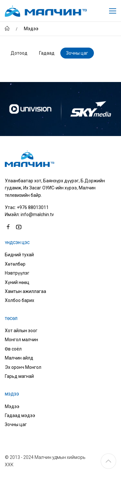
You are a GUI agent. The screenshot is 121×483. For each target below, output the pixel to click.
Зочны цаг (16, 424)
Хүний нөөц (17, 282)
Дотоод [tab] (19, 53)
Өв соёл (13, 348)
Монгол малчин (21, 339)
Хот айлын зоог (21, 330)
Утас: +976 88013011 (27, 207)
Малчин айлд (19, 357)
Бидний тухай (19, 254)
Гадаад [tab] (47, 53)
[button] (108, 461)
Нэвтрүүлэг (17, 273)
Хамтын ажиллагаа (25, 291)
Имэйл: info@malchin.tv (29, 214)
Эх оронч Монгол (23, 367)
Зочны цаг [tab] (77, 53)
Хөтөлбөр (15, 264)
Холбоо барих (19, 300)
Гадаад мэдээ (20, 415)
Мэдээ (12, 406)
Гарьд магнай (19, 376)
